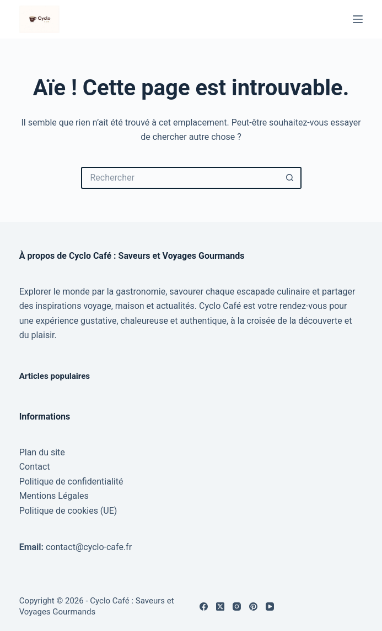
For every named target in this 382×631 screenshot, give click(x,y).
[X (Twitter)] (220, 606)
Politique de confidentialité (71, 481)
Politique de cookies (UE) (68, 510)
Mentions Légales (54, 496)
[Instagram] (237, 606)
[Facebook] (204, 606)
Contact (34, 466)
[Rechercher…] (180, 178)
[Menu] (358, 19)
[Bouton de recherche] (290, 178)
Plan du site (42, 452)
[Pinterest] (253, 606)
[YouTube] (270, 606)
